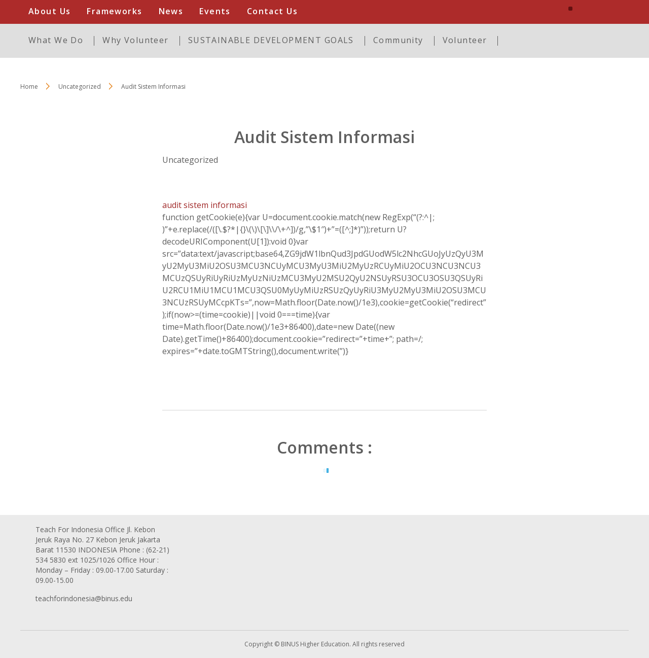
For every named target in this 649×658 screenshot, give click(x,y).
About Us (49, 11)
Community (398, 40)
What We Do (55, 40)
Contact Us (272, 11)
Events (215, 11)
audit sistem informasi (204, 205)
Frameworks (114, 11)
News (171, 11)
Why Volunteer (135, 40)
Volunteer (465, 40)
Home (29, 86)
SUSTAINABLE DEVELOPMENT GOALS (271, 40)
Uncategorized (190, 160)
